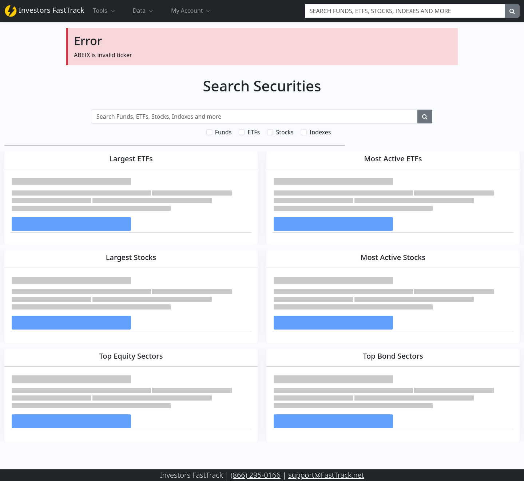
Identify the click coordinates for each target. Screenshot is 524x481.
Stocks (284, 132)
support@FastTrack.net (326, 475)
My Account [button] (194, 11)
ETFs (253, 132)
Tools (107, 11)
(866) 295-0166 (256, 475)
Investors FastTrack (44, 11)
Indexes (320, 132)
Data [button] (146, 11)
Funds (223, 132)
